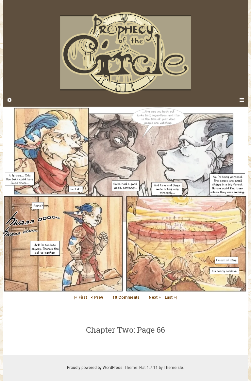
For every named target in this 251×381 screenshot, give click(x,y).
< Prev (97, 297)
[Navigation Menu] (241, 100)
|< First (80, 297)
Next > (155, 297)
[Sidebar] (9, 100)
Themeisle (173, 367)
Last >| (171, 297)
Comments (126, 297)
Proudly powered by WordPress (95, 367)
